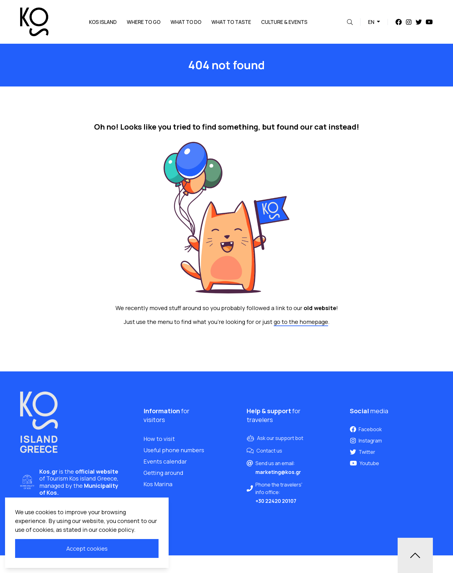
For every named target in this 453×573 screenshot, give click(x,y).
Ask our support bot (280, 438)
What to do (186, 22)
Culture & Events (284, 22)
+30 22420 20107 (275, 501)
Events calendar (165, 461)
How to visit (159, 438)
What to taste (231, 22)
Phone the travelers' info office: (278, 488)
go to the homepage (301, 321)
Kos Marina (157, 484)
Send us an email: (275, 463)
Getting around (163, 472)
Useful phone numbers (173, 450)
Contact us (269, 450)
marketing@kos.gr (278, 472)
